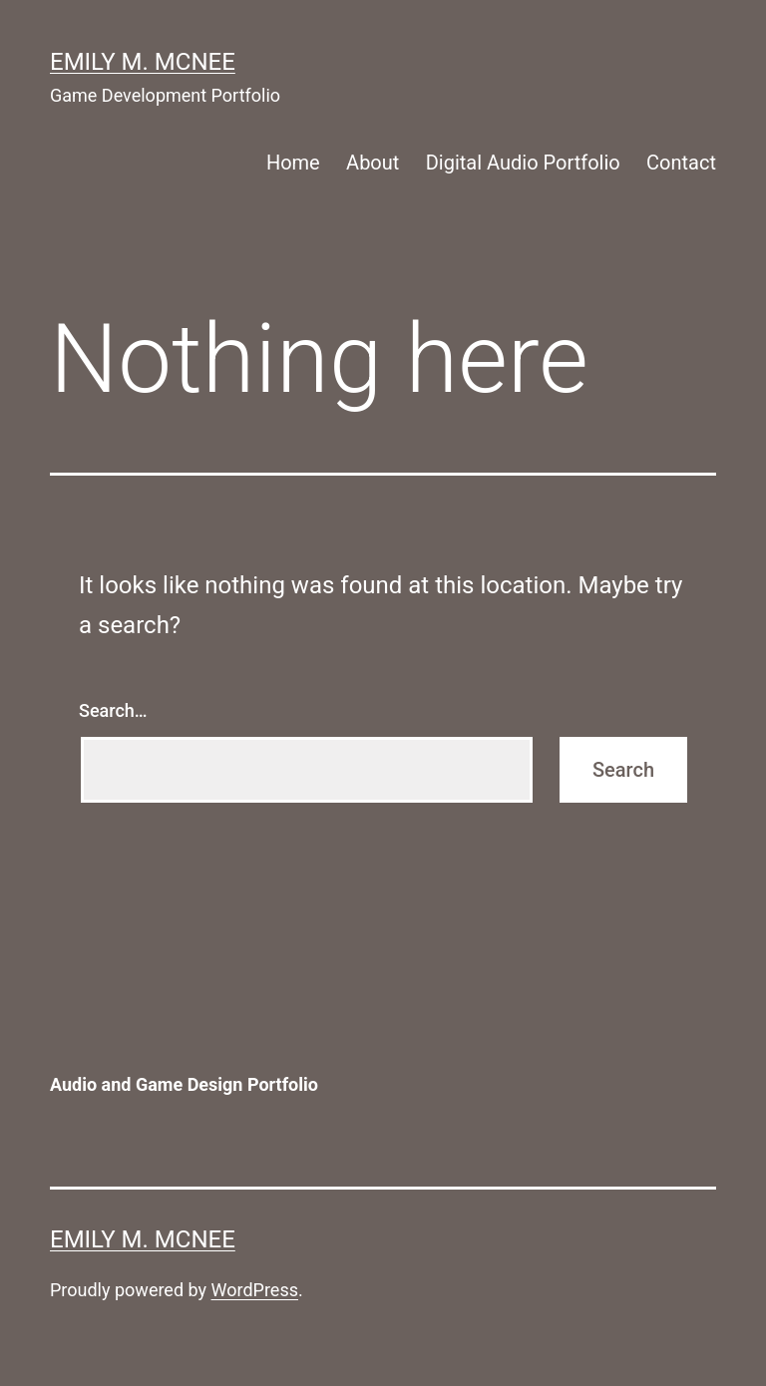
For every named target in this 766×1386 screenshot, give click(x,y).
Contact (681, 162)
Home (293, 162)
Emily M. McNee (142, 62)
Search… (113, 710)
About (372, 162)
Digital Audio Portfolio (523, 162)
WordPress (254, 1289)
